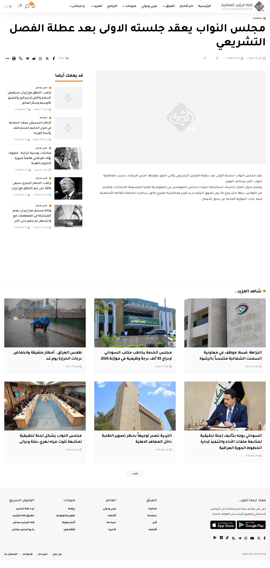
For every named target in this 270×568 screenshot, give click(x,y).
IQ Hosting (259, 562)
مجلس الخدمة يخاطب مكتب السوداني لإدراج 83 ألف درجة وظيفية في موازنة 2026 (135, 359)
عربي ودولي (42, 85)
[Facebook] (265, 546)
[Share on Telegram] (27, 58)
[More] (7, 58)
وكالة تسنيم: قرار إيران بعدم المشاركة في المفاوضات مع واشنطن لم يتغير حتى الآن (32, 213)
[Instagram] (245, 546)
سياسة (44, 115)
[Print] (14, 58)
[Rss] (232, 546)
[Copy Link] (21, 58)
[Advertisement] (180, 240)
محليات (256, 18)
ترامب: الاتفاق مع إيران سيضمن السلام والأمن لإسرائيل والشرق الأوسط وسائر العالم (29, 95)
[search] (27, 6)
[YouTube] (252, 546)
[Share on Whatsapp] (41, 58)
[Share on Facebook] (54, 58)
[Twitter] (258, 546)
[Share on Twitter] (47, 58)
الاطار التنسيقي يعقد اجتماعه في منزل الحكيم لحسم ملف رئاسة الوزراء (30, 125)
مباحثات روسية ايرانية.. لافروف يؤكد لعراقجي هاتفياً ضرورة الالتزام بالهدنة (29, 155)
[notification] (33, 6)
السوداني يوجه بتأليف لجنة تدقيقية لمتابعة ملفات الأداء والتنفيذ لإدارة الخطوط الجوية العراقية (229, 448)
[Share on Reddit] (34, 58)
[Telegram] (238, 546)
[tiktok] (226, 546)
